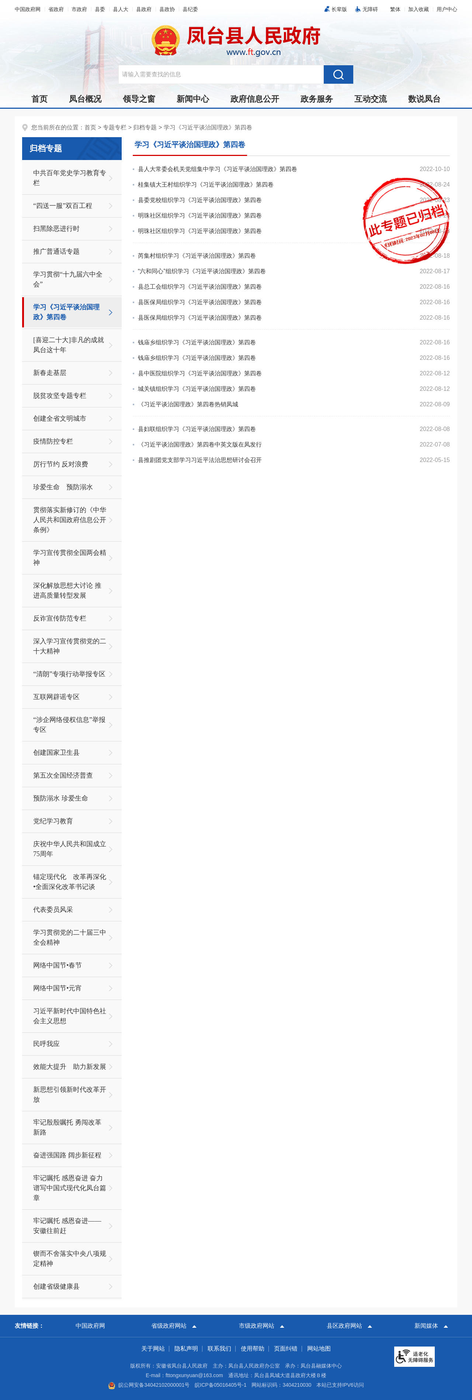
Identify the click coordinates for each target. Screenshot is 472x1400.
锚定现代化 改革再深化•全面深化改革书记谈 (69, 881)
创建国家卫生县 (56, 752)
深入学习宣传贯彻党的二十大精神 (69, 646)
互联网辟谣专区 (56, 697)
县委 (100, 9)
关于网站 (153, 1348)
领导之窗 (139, 99)
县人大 (120, 9)
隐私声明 (186, 1348)
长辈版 (339, 9)
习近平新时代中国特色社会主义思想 (69, 1016)
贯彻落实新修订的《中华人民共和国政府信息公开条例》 (69, 520)
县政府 (144, 9)
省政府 (56, 9)
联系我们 (219, 1348)
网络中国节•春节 (57, 965)
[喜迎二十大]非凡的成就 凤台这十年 (72, 345)
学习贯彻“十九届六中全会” (68, 279)
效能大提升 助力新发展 (69, 1066)
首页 (39, 99)
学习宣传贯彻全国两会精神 (69, 557)
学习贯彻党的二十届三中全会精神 (69, 937)
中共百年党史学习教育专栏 (69, 178)
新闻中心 (193, 99)
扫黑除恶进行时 (56, 228)
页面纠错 (286, 1348)
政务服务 (317, 99)
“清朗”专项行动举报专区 (69, 674)
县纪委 (190, 9)
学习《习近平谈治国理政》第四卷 (208, 127)
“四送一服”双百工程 (62, 205)
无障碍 (370, 9)
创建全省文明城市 (59, 418)
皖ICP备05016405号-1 (220, 1385)
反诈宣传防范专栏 (59, 618)
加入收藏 (418, 9)
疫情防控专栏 (53, 441)
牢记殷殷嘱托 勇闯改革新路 (67, 1127)
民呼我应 (46, 1044)
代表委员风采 (53, 909)
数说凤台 (424, 99)
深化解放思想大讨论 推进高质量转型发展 (67, 590)
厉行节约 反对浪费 (60, 464)
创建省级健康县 (56, 1286)
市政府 (79, 9)
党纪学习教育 (53, 821)
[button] (395, 9)
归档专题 (145, 127)
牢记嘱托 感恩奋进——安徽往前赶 (67, 1225)
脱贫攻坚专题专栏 (59, 395)
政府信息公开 (254, 99)
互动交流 (370, 99)
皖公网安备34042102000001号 (149, 1385)
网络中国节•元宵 (57, 988)
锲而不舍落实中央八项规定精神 (69, 1258)
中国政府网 (28, 9)
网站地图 (319, 1348)
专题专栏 (114, 127)
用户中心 (447, 9)
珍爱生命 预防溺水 (63, 487)
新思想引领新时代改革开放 (69, 1094)
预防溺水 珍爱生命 (60, 798)
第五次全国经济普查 (63, 775)
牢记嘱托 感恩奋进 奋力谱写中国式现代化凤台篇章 (69, 1188)
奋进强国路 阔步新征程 (67, 1155)
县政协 (167, 9)
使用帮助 (252, 1348)
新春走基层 (49, 372)
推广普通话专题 (56, 251)
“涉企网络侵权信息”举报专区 (69, 724)
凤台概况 (85, 99)
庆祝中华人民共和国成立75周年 (69, 849)
